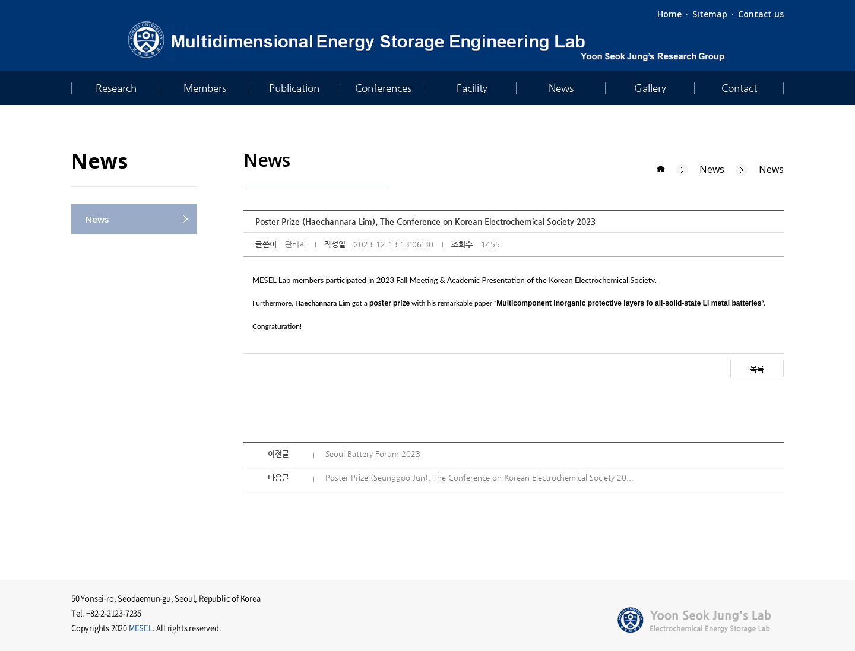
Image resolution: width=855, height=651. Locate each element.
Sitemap (709, 14)
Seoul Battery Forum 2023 (372, 453)
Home (669, 14)
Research (116, 88)
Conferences (383, 88)
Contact (739, 88)
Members (204, 88)
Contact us (761, 14)
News (561, 88)
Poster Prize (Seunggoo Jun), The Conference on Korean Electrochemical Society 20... (479, 477)
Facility (472, 88)
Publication (294, 88)
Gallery (650, 88)
